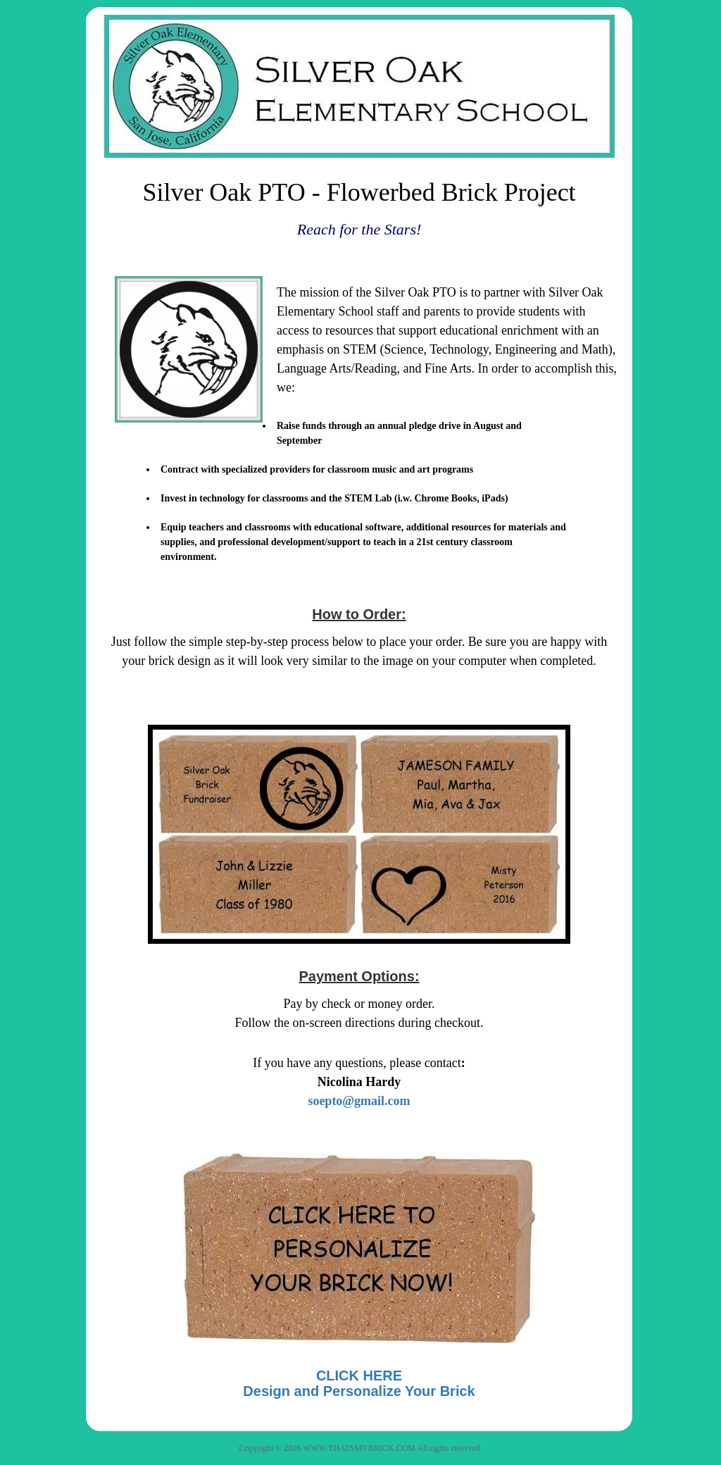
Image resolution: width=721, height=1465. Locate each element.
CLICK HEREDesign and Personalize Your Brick (359, 1383)
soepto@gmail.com (359, 1101)
